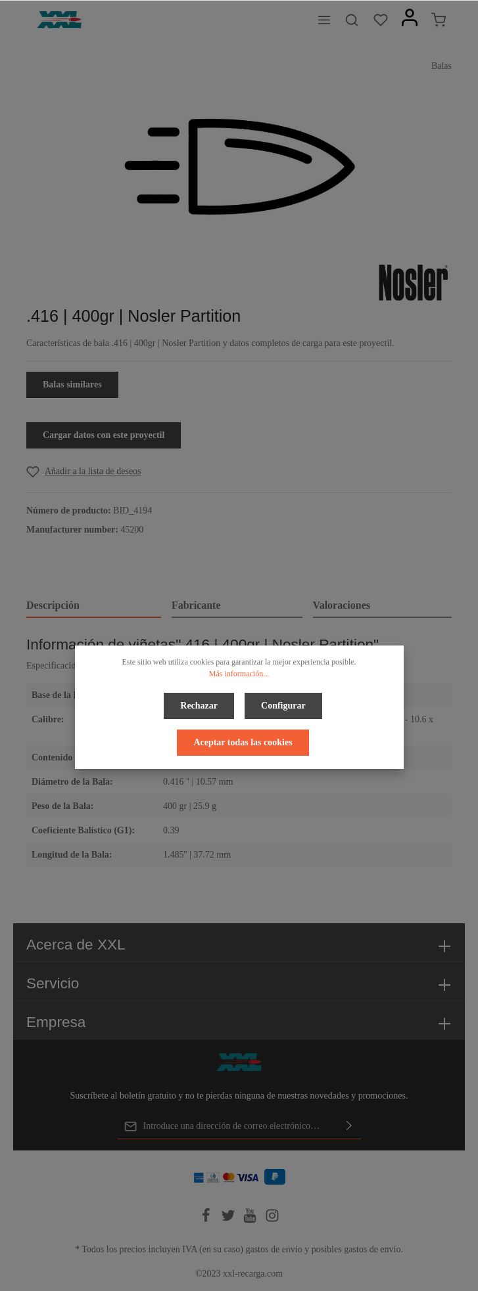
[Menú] (324, 20)
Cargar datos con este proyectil (103, 435)
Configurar (283, 706)
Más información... (239, 673)
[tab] (93, 606)
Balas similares (72, 384)
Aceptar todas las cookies (242, 742)
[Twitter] (229, 1220)
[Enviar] (349, 1126)
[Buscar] (352, 20)
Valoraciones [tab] (341, 605)
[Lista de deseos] (381, 20)
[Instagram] (272, 1220)
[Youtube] (251, 1220)
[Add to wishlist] (83, 471)
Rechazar (199, 706)
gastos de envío (273, 1249)
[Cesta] (438, 20)
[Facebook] (207, 1220)
